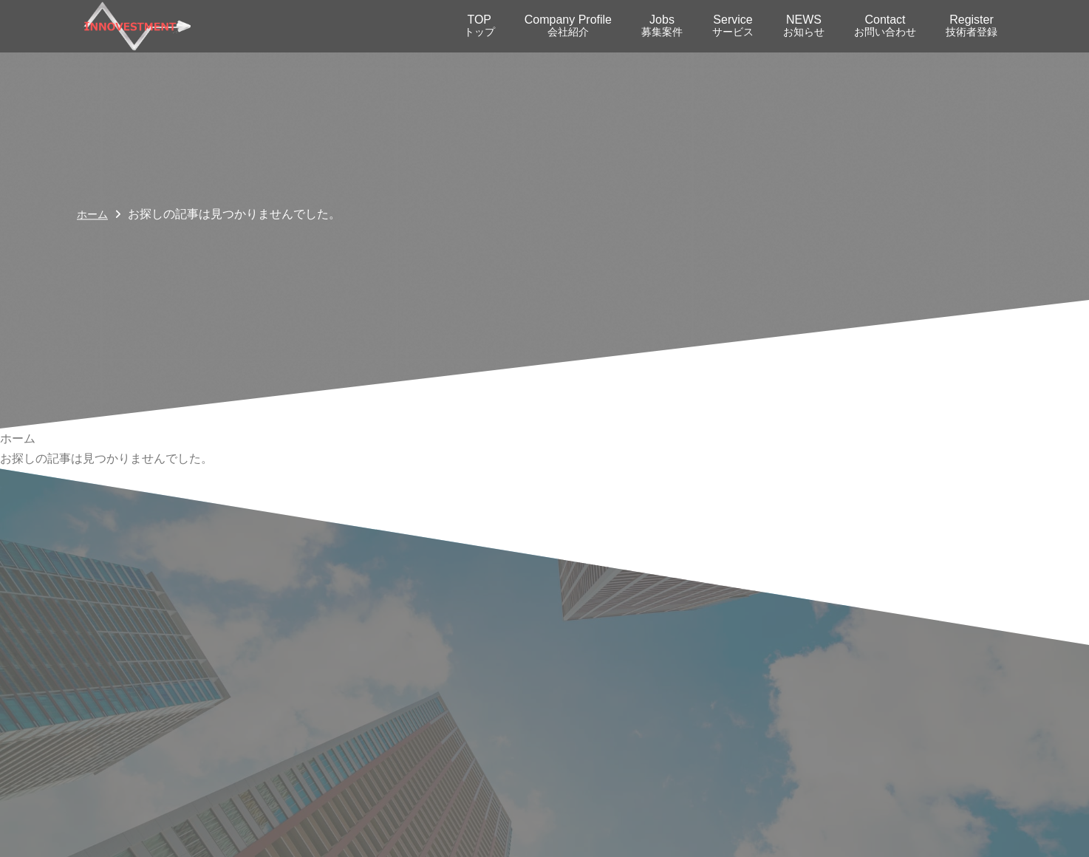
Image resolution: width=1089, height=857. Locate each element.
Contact (885, 25)
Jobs (662, 25)
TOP (479, 25)
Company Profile (568, 25)
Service (733, 25)
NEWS (804, 25)
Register (971, 25)
